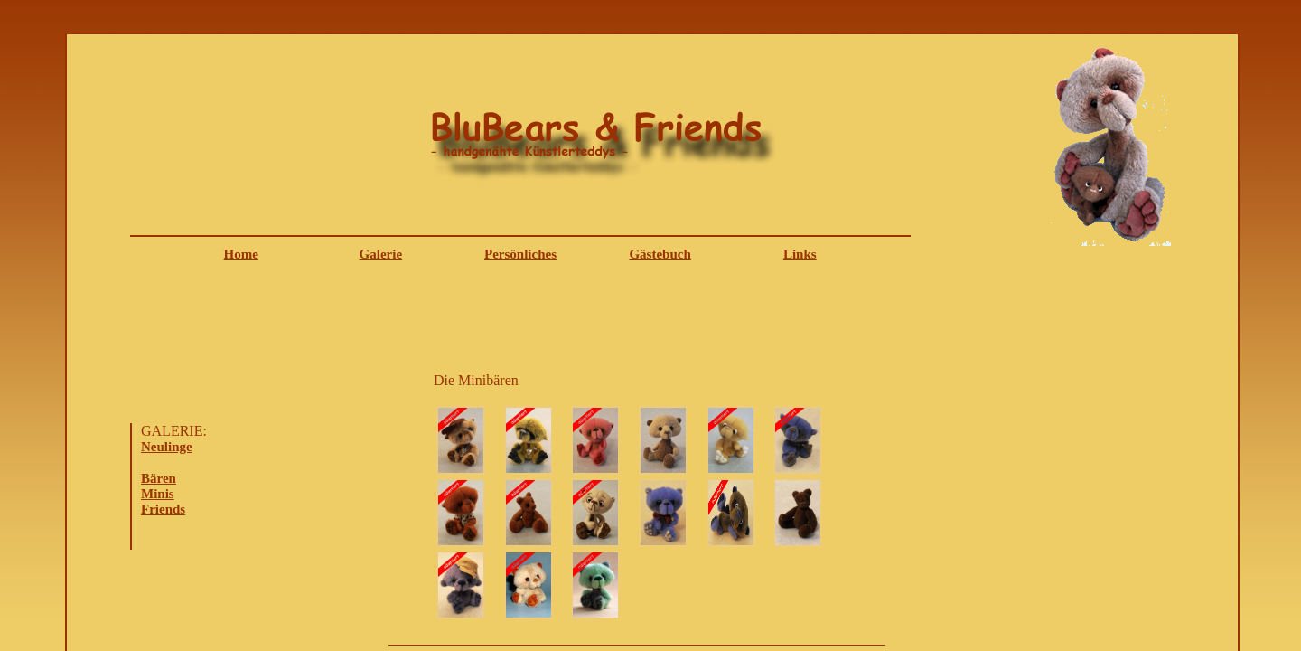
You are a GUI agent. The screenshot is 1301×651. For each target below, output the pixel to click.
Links (800, 254)
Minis (157, 493)
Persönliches (520, 254)
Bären (158, 478)
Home (241, 254)
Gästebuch (659, 254)
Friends (163, 509)
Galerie (381, 254)
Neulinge (166, 446)
